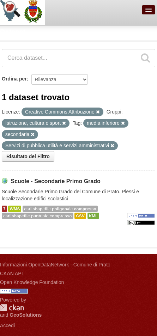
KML (93, 215)
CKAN (12, 307)
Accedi (7, 325)
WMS (15, 208)
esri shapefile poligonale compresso (60, 208)
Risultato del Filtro (28, 156)
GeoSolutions (26, 315)
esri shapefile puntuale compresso (37, 215)
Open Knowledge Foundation (32, 282)
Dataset (12, 32)
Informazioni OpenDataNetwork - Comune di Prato (55, 264)
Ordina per (14, 79)
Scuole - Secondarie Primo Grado (55, 181)
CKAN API (11, 273)
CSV (80, 215)
